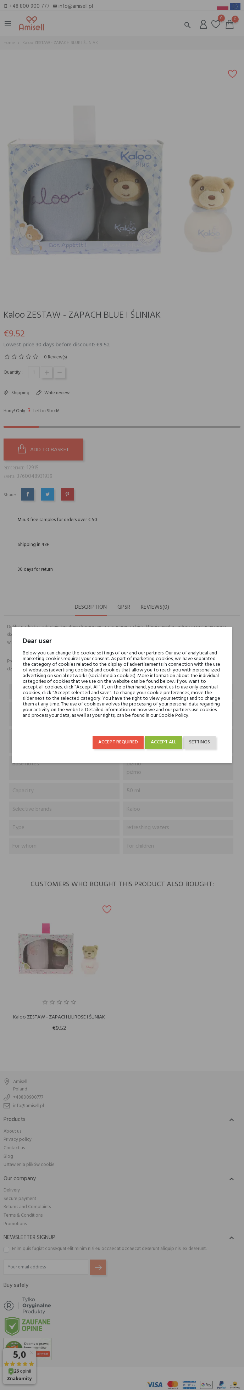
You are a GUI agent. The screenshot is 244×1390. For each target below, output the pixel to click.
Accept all (163, 742)
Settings (199, 742)
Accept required (118, 742)
